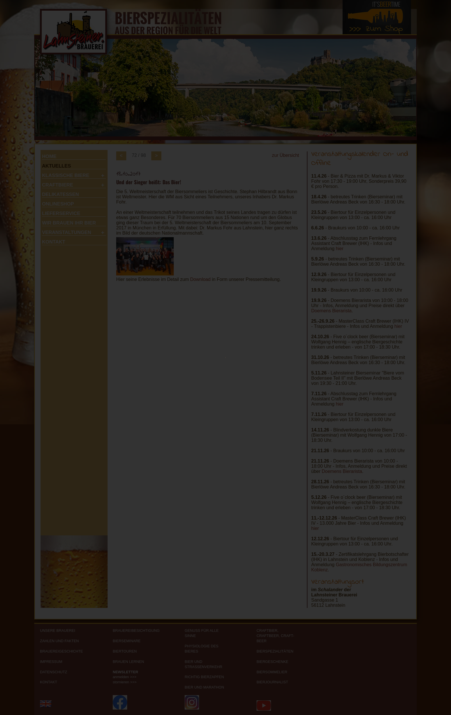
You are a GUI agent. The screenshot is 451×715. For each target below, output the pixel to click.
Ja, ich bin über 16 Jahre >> (148, 431)
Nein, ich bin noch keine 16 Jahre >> (289, 431)
